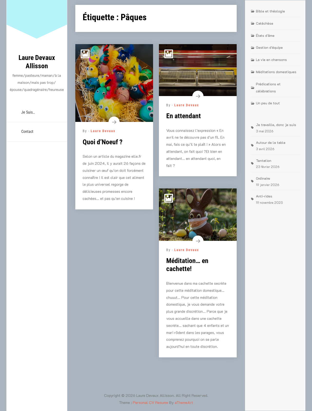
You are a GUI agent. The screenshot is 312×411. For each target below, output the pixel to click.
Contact (27, 131)
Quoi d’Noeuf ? (103, 142)
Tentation (263, 160)
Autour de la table (270, 142)
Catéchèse (264, 23)
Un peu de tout (268, 103)
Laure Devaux (103, 131)
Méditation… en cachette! (187, 265)
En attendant (183, 116)
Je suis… (28, 112)
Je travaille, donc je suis (276, 124)
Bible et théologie (270, 11)
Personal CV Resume (150, 402)
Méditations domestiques (276, 71)
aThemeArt (184, 402)
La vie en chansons (271, 59)
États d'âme (265, 35)
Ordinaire (263, 178)
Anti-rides (264, 196)
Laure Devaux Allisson (37, 62)
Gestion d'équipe (269, 47)
